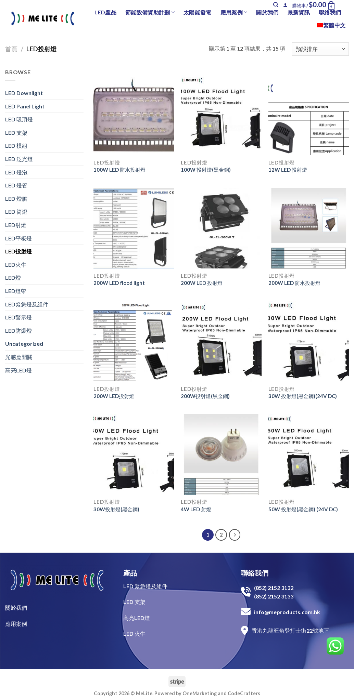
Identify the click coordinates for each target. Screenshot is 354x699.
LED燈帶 (15, 291)
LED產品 (105, 12)
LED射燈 (15, 225)
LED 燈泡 (16, 172)
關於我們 (267, 12)
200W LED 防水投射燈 (294, 283)
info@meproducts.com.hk (287, 612)
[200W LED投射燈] (133, 341)
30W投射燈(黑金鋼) (116, 509)
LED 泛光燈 (19, 159)
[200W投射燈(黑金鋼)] (221, 341)
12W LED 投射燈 (287, 170)
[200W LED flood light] (133, 228)
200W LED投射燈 (113, 396)
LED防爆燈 (18, 330)
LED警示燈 (18, 317)
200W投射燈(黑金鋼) (205, 396)
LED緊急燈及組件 (26, 304)
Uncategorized (24, 343)
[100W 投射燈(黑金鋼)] (221, 115)
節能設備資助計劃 (150, 12)
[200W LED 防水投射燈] (308, 228)
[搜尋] (275, 5)
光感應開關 (19, 357)
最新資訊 (299, 12)
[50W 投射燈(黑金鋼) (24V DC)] (308, 454)
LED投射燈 (18, 251)
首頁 (11, 49)
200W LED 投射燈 (202, 283)
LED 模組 (16, 145)
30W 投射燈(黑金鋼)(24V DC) (302, 396)
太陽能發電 (198, 12)
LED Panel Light (25, 106)
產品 (130, 573)
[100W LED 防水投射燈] (133, 115)
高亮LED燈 (18, 370)
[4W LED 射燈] (221, 454)
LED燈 (13, 277)
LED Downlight (24, 93)
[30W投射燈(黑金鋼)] (133, 454)
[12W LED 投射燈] (308, 115)
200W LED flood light (119, 283)
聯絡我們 (330, 12)
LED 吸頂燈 (19, 119)
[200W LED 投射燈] (221, 228)
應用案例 (234, 12)
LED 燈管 (16, 185)
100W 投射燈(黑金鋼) (206, 170)
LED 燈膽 (16, 198)
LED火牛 (15, 264)
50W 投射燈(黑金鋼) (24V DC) (303, 509)
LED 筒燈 (16, 211)
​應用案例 (16, 623)
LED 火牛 (134, 633)
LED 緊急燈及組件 (145, 586)
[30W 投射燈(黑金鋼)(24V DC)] (308, 341)
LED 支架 (16, 132)
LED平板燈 (18, 238)
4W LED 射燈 (196, 509)
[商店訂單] (320, 49)
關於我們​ (16, 607)
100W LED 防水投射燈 (119, 170)
